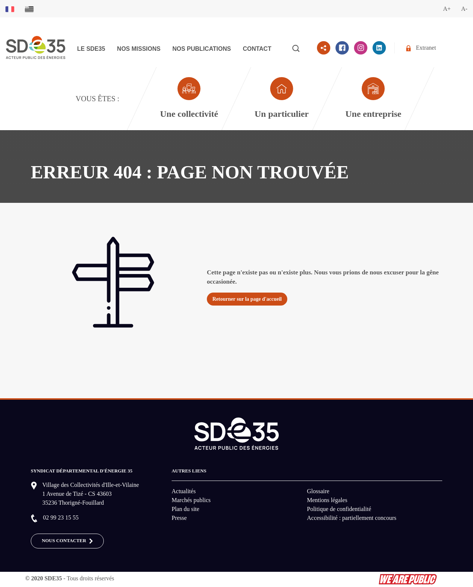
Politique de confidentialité (339, 509)
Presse (179, 518)
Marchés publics (191, 500)
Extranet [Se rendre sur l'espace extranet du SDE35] (421, 48)
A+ (447, 9)
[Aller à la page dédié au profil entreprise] (373, 98)
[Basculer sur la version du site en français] (9, 9)
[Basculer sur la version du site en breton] (29, 9)
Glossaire (318, 491)
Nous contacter (67, 541)
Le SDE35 (91, 49)
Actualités (184, 491)
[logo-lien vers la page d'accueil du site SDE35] (35, 46)
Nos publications (201, 49)
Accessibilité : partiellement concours (351, 518)
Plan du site (185, 509)
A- (464, 9)
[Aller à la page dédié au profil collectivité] (189, 98)
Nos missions (139, 49)
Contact (257, 49)
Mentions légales (327, 500)
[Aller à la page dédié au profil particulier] (281, 98)
